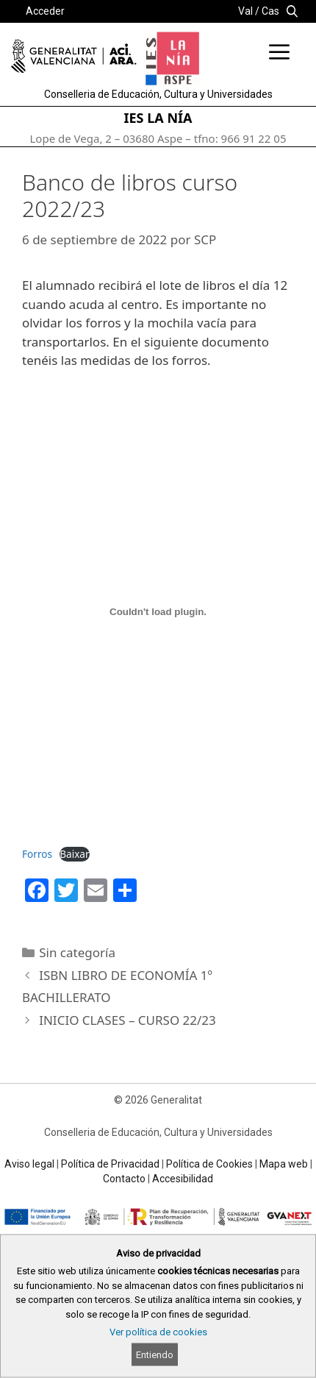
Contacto (124, 1179)
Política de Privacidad (110, 1164)
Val (245, 11)
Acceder (45, 11)
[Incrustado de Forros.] (158, 612)
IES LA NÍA (158, 118)
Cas (270, 11)
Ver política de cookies (158, 1332)
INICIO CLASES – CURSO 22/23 (127, 1020)
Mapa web (283, 1164)
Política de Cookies (209, 1164)
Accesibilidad (182, 1179)
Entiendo (154, 1354)
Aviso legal (29, 1164)
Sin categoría (77, 952)
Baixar (74, 854)
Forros (37, 854)
